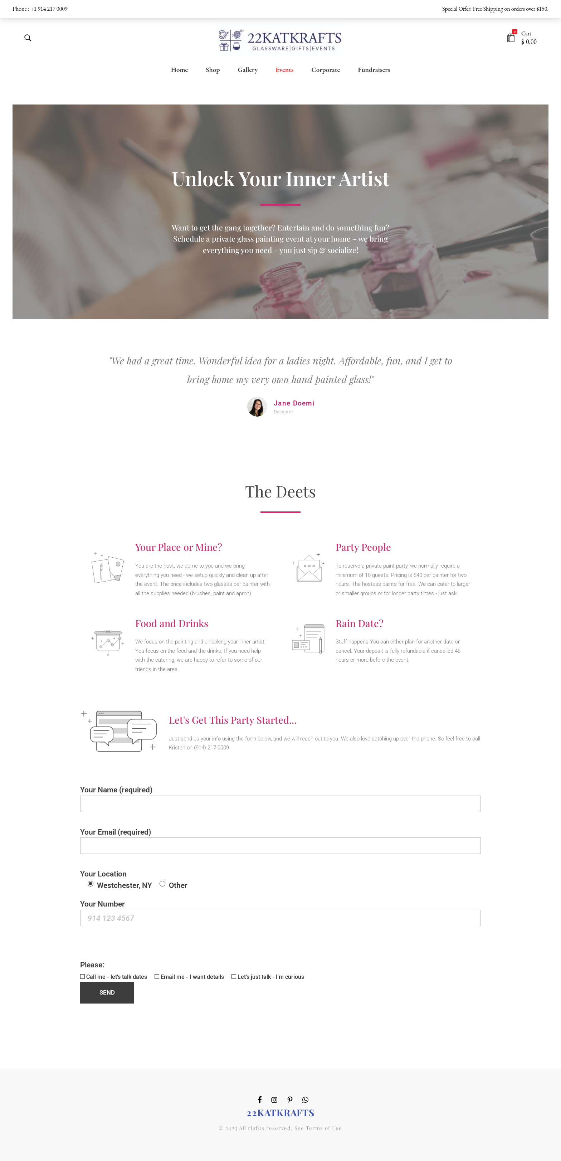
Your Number (280, 912)
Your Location (133, 879)
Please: (192, 981)
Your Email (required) (280, 840)
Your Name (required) (280, 798)
